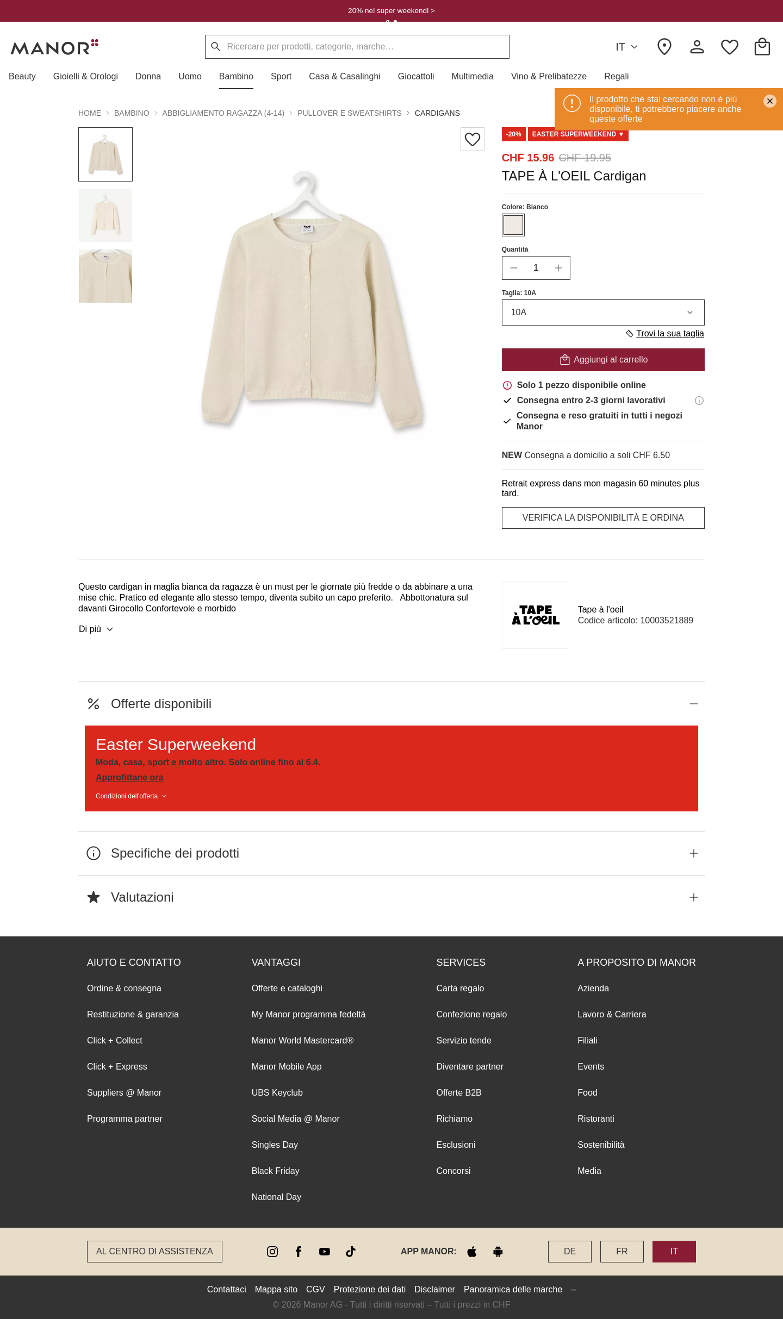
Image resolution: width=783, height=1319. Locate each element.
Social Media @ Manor (296, 1118)
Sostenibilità (600, 1144)
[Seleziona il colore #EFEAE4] (513, 225)
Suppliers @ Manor (124, 1092)
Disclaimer (434, 1289)
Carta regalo (460, 988)
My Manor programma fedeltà (309, 1014)
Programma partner (125, 1118)
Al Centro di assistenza (154, 1251)
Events (590, 1066)
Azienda (593, 988)
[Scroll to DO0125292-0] (578, 134)
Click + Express (117, 1066)
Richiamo (454, 1118)
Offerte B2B (458, 1092)
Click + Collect (114, 1040)
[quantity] (536, 267)
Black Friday (276, 1171)
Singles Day (275, 1144)
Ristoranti (595, 1118)
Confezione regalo (471, 1014)
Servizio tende (463, 1040)
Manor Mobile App (287, 1066)
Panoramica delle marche (513, 1289)
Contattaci (226, 1289)
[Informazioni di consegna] (699, 400)
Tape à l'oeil (601, 609)
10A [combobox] (603, 312)
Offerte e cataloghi (287, 988)
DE (570, 1251)
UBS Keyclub (277, 1092)
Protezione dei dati (370, 1289)
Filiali (587, 1040)
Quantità (515, 249)
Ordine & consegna (124, 988)
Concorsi (453, 1171)
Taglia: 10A (519, 293)
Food (587, 1092)
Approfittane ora (129, 777)
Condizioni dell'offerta (132, 796)
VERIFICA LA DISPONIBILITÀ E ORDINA (603, 517)
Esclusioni (455, 1144)
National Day (277, 1197)
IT (628, 47)
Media (589, 1171)
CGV (315, 1289)
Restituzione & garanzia (133, 1014)
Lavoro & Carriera (611, 1014)
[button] (27, 76)
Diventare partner (470, 1066)
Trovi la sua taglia (664, 334)
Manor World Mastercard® (303, 1040)
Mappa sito (276, 1289)
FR (621, 1251)
